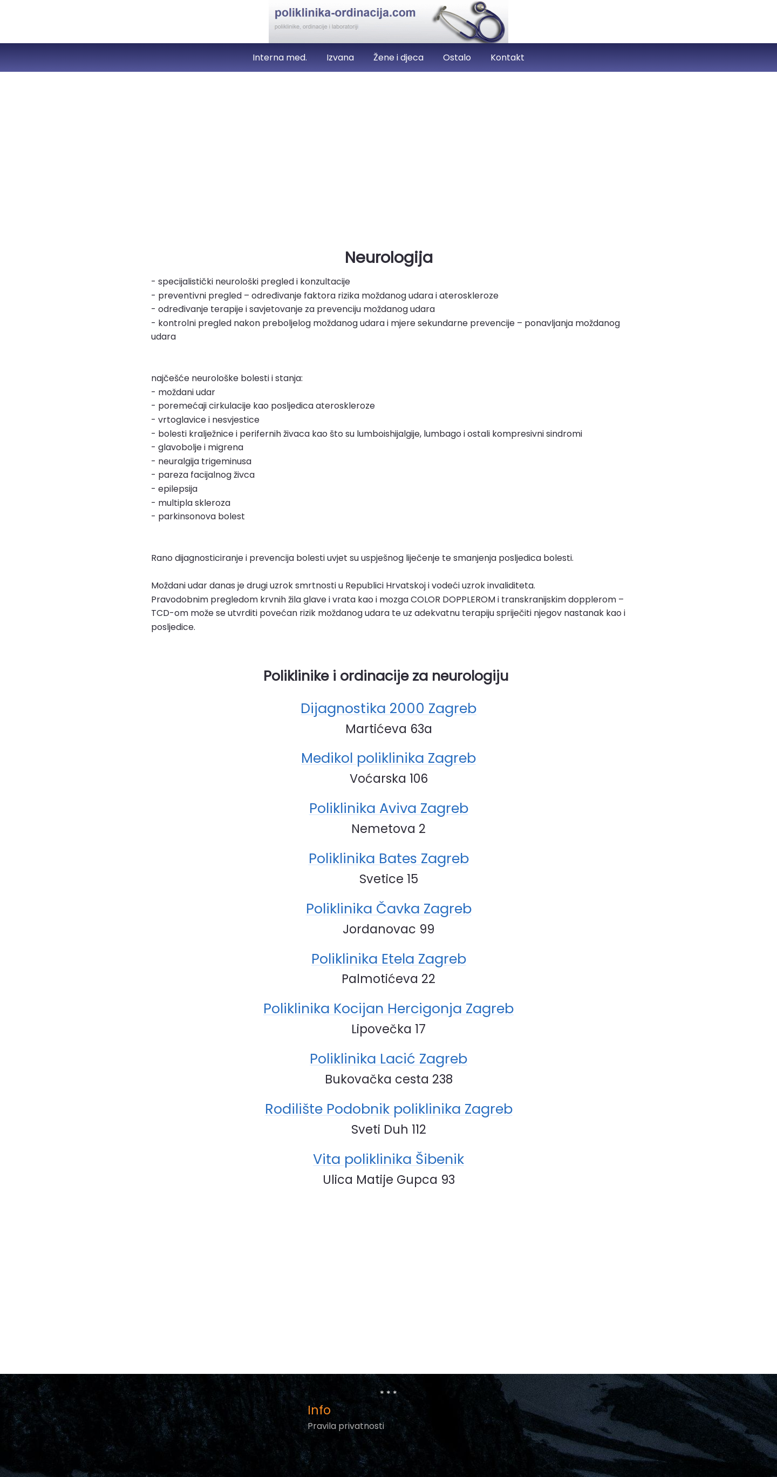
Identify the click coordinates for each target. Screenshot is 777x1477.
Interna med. (281, 57)
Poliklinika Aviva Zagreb (388, 808)
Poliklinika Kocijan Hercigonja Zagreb (388, 1008)
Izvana (341, 57)
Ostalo (458, 57)
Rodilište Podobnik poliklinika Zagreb (389, 1109)
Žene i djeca (399, 57)
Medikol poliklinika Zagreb (388, 758)
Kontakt (507, 57)
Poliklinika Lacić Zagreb (388, 1058)
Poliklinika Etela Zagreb (388, 958)
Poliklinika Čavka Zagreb (389, 908)
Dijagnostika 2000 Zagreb (388, 708)
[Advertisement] (388, 155)
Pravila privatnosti (346, 1426)
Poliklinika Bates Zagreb (389, 858)
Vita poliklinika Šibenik (388, 1159)
